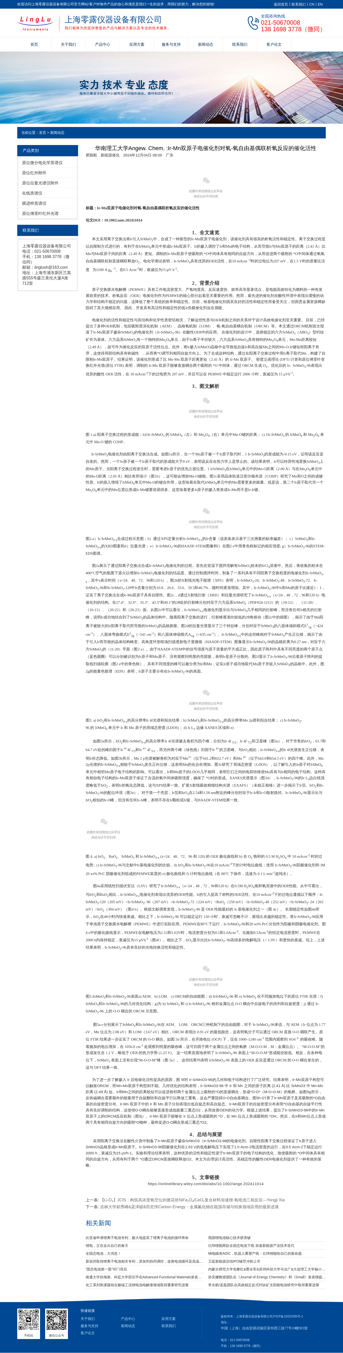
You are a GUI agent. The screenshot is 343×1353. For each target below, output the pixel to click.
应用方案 (137, 44)
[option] (169, 155)
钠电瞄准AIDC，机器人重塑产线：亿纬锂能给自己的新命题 (255, 1253)
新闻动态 (205, 44)
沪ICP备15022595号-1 (288, 1316)
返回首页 (281, 4)
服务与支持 (171, 44)
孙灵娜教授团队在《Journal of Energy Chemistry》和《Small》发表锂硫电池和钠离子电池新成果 (267, 1277)
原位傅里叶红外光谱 (40, 213)
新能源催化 (110, 155)
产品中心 (102, 44)
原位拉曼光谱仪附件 (40, 183)
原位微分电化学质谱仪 (42, 163)
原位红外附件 (34, 173)
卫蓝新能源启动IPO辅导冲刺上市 (234, 1261)
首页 (34, 44)
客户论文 (274, 44)
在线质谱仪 (32, 193)
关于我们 (68, 44)
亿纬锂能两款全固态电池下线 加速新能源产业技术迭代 (251, 1246)
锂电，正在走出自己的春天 (107, 1246)
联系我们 (299, 4)
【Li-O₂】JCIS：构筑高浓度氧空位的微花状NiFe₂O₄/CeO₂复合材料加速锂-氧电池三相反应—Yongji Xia (192, 1200)
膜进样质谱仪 (34, 203)
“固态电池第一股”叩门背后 (106, 1269)
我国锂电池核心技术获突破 (229, 1238)
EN (320, 4)
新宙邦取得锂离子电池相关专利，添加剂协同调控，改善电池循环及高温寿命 (144, 1261)
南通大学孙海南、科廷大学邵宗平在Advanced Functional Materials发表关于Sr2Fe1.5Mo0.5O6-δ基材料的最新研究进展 (144, 1277)
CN (311, 4)
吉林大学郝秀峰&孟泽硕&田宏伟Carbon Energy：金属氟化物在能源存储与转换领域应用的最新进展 (189, 1207)
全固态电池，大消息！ (103, 1253)
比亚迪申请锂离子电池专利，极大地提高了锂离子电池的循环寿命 (137, 1238)
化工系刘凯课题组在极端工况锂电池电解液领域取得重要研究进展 (137, 1285)
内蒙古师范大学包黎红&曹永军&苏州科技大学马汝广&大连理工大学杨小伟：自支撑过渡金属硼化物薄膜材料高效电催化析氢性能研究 (267, 1269)
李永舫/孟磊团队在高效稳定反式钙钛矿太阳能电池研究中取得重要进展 (263, 1285)
